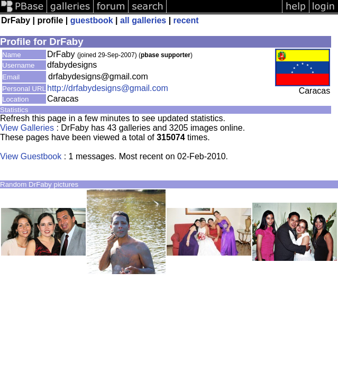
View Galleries (27, 127)
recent (186, 20)
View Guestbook (30, 156)
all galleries (143, 20)
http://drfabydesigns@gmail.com (107, 88)
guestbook (91, 20)
